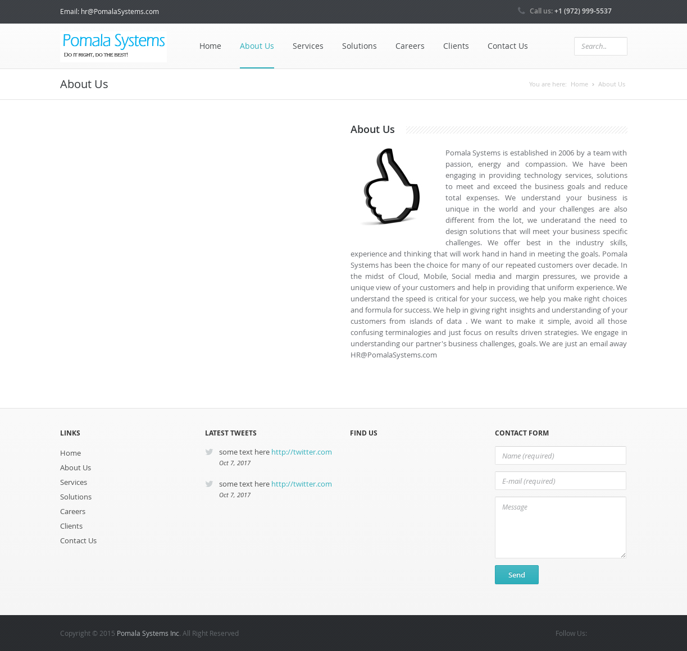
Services (308, 45)
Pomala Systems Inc (148, 633)
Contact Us (508, 45)
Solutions (359, 45)
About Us (257, 45)
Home (210, 45)
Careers (410, 45)
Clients (456, 45)
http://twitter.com (301, 452)
